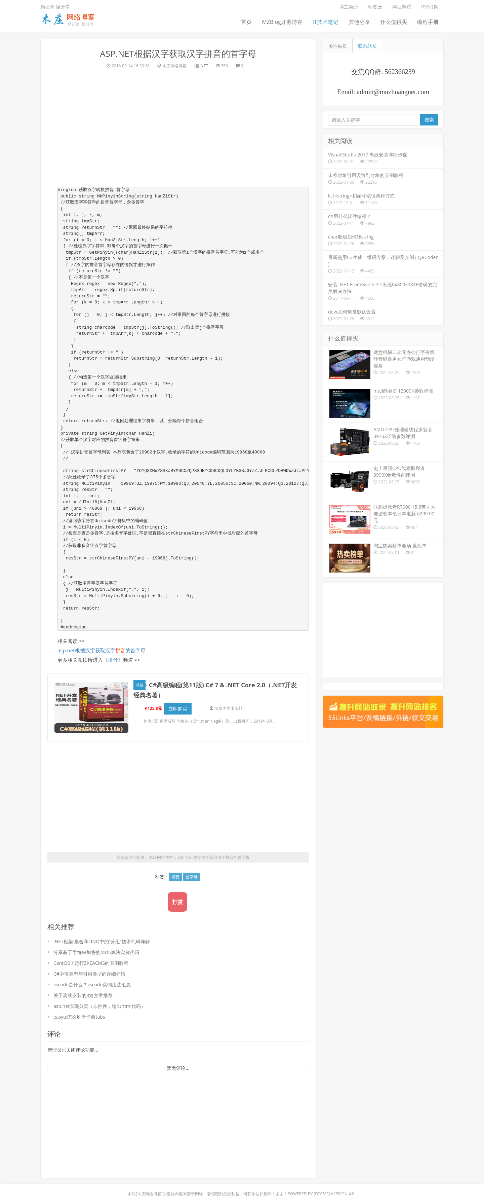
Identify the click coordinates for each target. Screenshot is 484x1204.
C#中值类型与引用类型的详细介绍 (89, 970)
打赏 (177, 898)
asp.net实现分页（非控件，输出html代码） (99, 1002)
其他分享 (359, 22)
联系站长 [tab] (367, 46)
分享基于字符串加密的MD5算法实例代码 (96, 948)
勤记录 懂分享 (55, 6)
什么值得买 (393, 22)
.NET (204, 66)
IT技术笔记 (325, 22)
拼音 (113, 659)
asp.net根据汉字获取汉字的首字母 (101, 650)
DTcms (321, 1190)
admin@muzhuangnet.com (393, 92)
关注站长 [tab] (337, 46)
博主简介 (348, 6)
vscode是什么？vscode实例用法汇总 (92, 981)
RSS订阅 (430, 6)
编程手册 (428, 22)
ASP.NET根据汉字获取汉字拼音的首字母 (178, 53)
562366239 (400, 71)
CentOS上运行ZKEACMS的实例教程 (90, 959)
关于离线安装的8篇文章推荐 (83, 991)
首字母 (192, 873)
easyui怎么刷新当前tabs (79, 1013)
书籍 (140, 685)
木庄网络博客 (161, 853)
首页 (246, 22)
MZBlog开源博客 (282, 22)
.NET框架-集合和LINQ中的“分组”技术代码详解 (101, 938)
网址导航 (401, 6)
